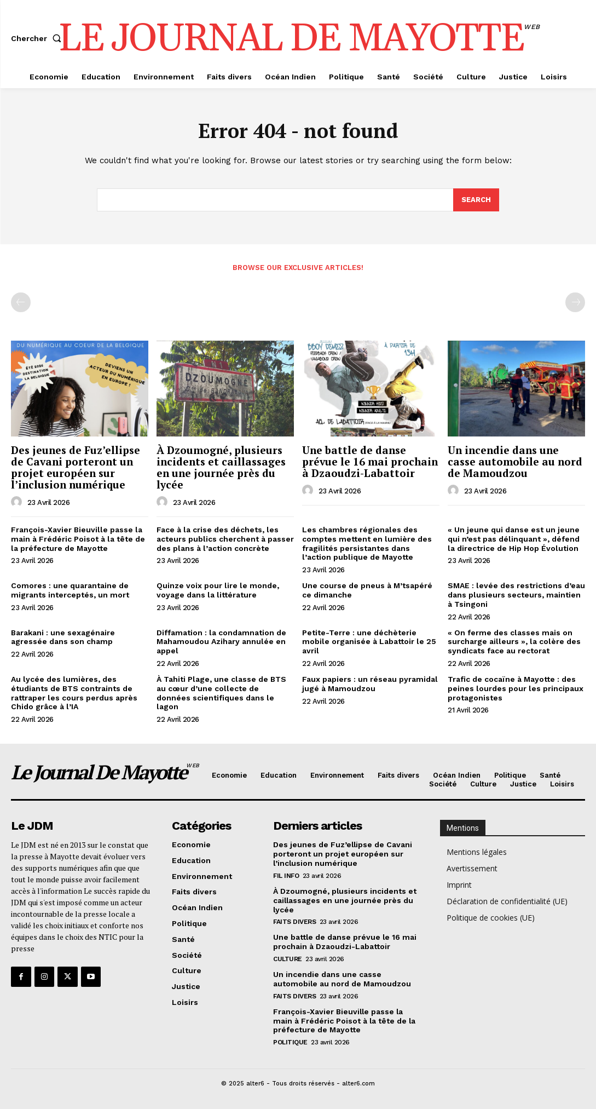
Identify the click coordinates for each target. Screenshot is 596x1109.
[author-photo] (18, 502)
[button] (38, 38)
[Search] (476, 200)
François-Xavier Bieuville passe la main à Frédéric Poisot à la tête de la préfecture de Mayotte (78, 539)
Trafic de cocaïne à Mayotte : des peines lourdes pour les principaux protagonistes (515, 688)
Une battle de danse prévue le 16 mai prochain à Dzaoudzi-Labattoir (370, 462)
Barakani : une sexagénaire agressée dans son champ (63, 637)
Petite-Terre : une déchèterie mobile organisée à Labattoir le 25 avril (369, 642)
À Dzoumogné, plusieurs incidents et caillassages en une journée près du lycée (221, 468)
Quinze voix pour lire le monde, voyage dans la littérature (218, 590)
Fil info (286, 876)
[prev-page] (21, 302)
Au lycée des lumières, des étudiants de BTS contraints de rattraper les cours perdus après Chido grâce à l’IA (74, 693)
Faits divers (294, 922)
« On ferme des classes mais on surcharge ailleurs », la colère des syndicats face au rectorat (514, 642)
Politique (290, 1042)
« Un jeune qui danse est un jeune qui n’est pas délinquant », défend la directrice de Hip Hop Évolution (514, 539)
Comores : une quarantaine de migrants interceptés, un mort (70, 590)
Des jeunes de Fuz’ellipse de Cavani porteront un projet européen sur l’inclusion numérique (75, 468)
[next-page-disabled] (575, 302)
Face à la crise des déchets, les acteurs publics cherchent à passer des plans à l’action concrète (225, 539)
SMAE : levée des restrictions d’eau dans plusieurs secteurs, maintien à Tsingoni (516, 594)
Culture (287, 959)
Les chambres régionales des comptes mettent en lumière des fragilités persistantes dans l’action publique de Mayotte (367, 543)
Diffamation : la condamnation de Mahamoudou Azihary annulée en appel (221, 642)
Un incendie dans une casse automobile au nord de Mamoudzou (515, 462)
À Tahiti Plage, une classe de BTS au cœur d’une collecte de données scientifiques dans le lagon (221, 693)
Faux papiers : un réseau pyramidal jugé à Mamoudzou (370, 684)
